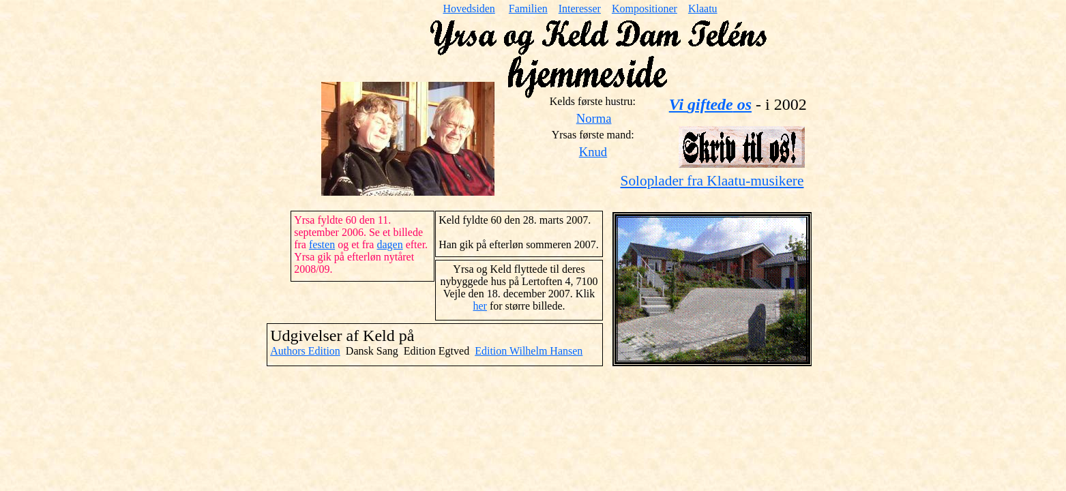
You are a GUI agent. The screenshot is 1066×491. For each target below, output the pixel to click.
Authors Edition (305, 351)
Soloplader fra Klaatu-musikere (712, 181)
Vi (710, 104)
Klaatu (702, 8)
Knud (593, 152)
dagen (389, 244)
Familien (528, 8)
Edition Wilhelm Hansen (528, 351)
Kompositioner (644, 8)
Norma (594, 118)
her (479, 306)
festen (322, 244)
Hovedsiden (468, 8)
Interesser (580, 8)
